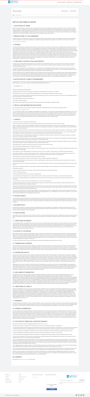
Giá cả (20, 381)
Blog (20, 382)
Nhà (13, 15)
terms (25, 41)
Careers (7, 378)
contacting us (45, 323)
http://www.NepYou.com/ (17, 41)
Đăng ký (82, 380)
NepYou (35, 377)
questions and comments (23, 359)
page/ (23, 41)
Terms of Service (8, 381)
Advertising (7, 379)
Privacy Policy (22, 378)
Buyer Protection (22, 376)
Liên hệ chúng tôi (8, 382)
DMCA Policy (21, 379)
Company (7, 376)
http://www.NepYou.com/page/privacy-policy (21, 109)
